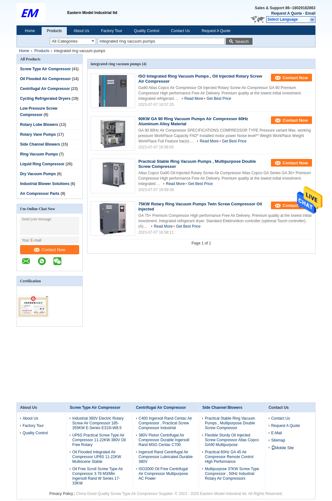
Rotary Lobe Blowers (39, 124)
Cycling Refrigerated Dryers (45, 98)
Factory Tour (111, 31)
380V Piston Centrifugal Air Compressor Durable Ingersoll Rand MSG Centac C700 (164, 440)
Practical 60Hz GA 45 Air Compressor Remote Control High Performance (229, 457)
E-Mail (276, 433)
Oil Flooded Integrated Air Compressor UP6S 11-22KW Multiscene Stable (96, 457)
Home (30, 31)
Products (54, 31)
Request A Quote (286, 13)
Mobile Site (282, 448)
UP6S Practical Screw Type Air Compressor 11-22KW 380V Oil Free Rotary (99, 440)
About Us (81, 31)
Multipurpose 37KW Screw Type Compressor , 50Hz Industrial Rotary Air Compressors (232, 474)
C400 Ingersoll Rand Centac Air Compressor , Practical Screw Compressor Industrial (165, 423)
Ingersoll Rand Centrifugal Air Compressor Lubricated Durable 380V (166, 457)
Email (310, 13)
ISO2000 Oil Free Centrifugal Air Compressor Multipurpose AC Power (163, 474)
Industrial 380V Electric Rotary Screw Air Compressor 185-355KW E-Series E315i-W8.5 (97, 423)
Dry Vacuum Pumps (38, 174)
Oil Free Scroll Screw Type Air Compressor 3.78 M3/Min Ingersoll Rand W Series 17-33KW (97, 476)
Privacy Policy (61, 493)
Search (242, 41)
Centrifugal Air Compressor (45, 88)
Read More (193, 98)
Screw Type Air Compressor (45, 69)
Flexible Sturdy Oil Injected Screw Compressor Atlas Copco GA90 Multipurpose (232, 440)
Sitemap (278, 440)
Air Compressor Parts (39, 193)
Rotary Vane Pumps (38, 134)
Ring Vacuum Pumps (39, 154)
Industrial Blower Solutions (44, 184)
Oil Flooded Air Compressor (45, 79)
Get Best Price (218, 98)
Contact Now (49, 249)
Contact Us (180, 31)
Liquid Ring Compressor (42, 164)
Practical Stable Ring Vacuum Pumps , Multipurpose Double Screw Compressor (230, 423)
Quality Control (146, 31)
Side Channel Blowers (40, 144)
